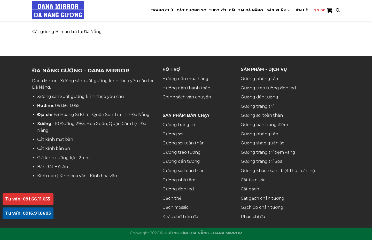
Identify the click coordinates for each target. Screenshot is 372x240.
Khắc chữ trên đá (180, 216)
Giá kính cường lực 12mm (63, 157)
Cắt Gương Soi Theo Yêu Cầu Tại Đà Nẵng (220, 10)
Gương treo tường (181, 152)
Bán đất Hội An (52, 166)
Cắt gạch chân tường (262, 198)
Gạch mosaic (175, 207)
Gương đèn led (178, 189)
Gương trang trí (178, 124)
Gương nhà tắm (178, 179)
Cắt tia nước (253, 179)
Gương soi (172, 133)
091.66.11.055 (67, 105)
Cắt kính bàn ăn (53, 148)
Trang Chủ (162, 10)
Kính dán (46, 175)
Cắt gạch (250, 189)
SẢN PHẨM (278, 10)
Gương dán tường (181, 161)
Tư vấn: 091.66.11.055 (27, 199)
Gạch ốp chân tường (262, 207)
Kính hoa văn (73, 175)
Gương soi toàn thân (183, 143)
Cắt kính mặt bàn (55, 139)
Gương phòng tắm (260, 78)
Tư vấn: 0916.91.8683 (28, 213)
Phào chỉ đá (253, 216)
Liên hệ (300, 10)
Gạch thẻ (172, 198)
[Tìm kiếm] (338, 10)
